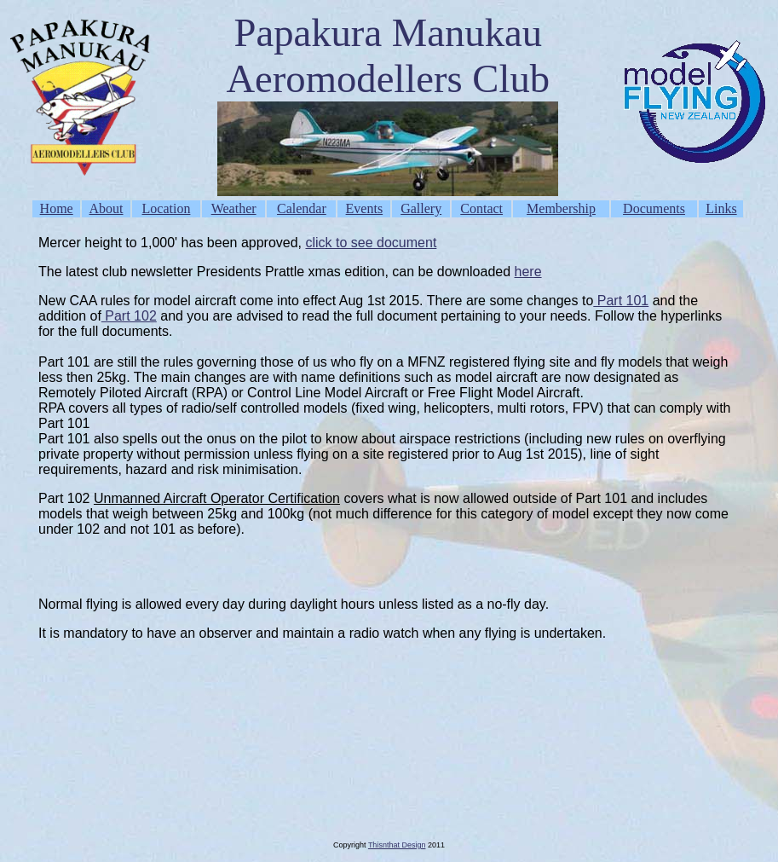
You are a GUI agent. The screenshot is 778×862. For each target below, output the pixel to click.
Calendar (301, 208)
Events (364, 208)
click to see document (370, 242)
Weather (233, 208)
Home (56, 208)
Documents (654, 208)
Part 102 (129, 316)
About (106, 208)
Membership (561, 208)
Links (721, 208)
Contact (481, 208)
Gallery (421, 208)
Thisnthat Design (397, 845)
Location (166, 208)
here (528, 271)
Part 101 (620, 300)
